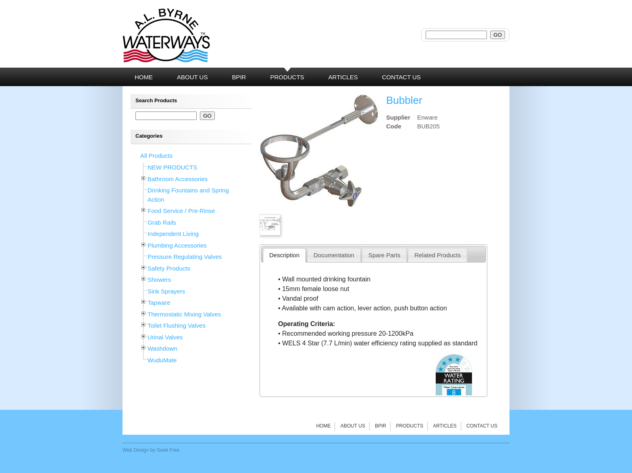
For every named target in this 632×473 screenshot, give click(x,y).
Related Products (437, 255)
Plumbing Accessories (177, 245)
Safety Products (169, 268)
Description (284, 255)
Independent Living (173, 233)
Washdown (162, 348)
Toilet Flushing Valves (177, 325)
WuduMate (162, 360)
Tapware (159, 302)
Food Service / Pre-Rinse (181, 210)
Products (409, 426)
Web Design (136, 450)
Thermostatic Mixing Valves (184, 314)
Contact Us (481, 426)
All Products (156, 155)
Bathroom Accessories (178, 179)
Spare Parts (384, 255)
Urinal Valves (165, 337)
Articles (444, 426)
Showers (159, 279)
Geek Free (168, 450)
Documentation (334, 255)
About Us (353, 426)
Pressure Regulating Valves (185, 256)
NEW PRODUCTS (172, 167)
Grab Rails (162, 222)
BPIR (380, 426)
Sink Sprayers (166, 291)
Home (323, 426)
